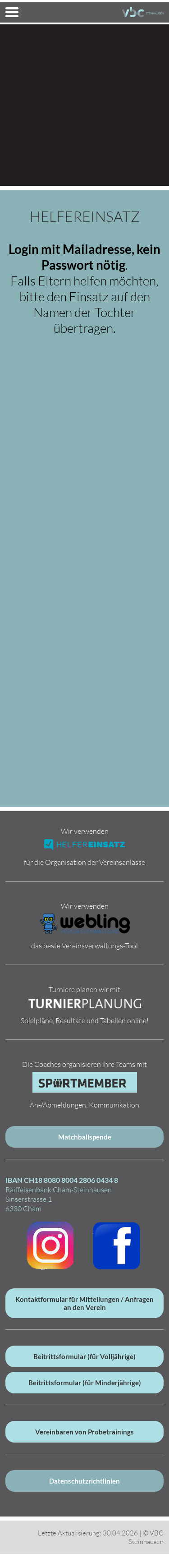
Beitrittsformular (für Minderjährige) (84, 1383)
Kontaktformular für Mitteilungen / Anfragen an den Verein (84, 1303)
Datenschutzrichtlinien (84, 1481)
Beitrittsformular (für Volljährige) (84, 1356)
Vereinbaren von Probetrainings (84, 1432)
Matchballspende (84, 1137)
